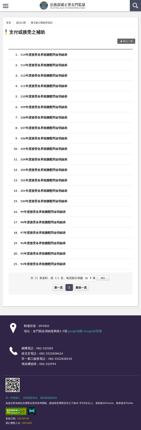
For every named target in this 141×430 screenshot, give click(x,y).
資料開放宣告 (30, 397)
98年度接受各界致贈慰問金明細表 (43, 222)
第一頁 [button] (58, 287)
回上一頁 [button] (128, 41)
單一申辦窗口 (13, 397)
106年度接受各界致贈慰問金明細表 (43, 138)
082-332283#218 (60, 358)
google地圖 (75, 331)
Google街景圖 (93, 331)
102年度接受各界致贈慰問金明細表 (43, 180)
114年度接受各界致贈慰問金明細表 (43, 54)
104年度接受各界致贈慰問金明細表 (43, 159)
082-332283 (44, 348)
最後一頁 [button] (81, 287)
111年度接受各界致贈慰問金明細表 (43, 86)
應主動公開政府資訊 (42, 22)
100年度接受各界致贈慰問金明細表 (43, 201)
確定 (103, 278)
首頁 (8, 22)
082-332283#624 (51, 353)
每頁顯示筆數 (74, 278)
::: (3, 2)
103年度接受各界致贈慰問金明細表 (43, 170)
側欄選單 (5, 6)
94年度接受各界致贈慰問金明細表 (43, 264)
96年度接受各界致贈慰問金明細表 (43, 243)
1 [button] (69, 287)
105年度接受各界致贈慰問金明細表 (43, 149)
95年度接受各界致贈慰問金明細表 (43, 253)
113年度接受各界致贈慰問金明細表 (43, 65)
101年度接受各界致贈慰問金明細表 (43, 190)
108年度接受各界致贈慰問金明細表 (43, 117)
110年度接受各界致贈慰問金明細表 (43, 96)
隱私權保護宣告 (48, 397)
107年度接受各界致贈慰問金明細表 (43, 128)
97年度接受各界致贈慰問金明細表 (43, 232)
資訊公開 (21, 22)
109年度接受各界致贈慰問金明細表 (43, 107)
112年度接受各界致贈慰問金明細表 (43, 75)
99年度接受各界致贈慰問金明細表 (43, 212)
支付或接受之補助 (27, 32)
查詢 (135, 5)
